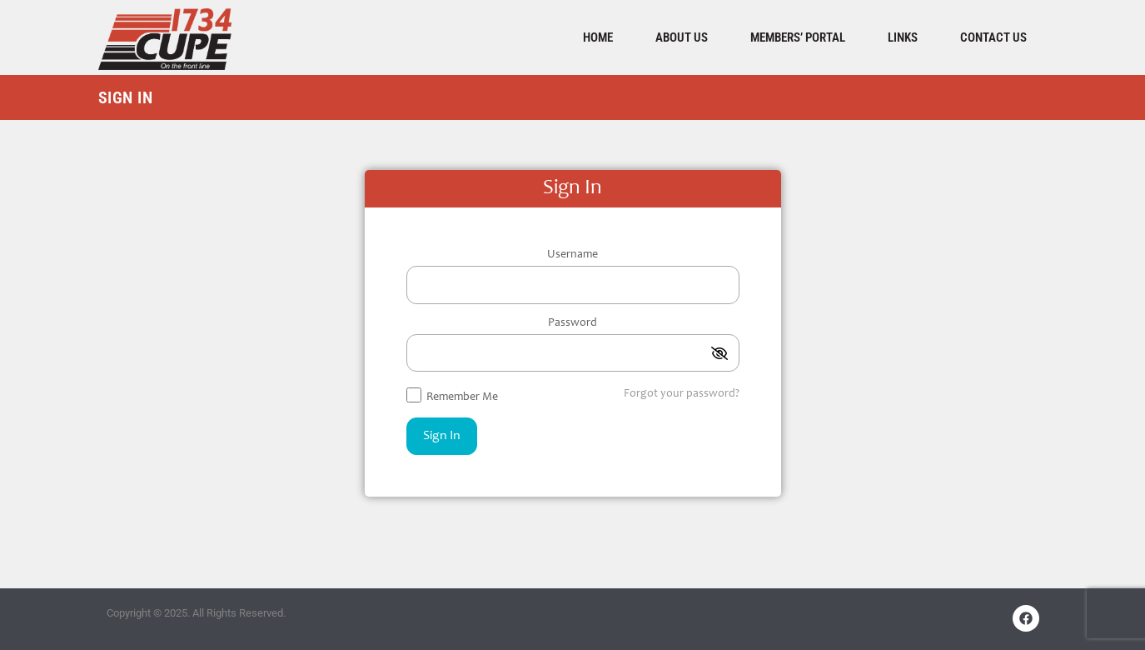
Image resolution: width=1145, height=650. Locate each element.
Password (572, 323)
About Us (681, 37)
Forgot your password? (681, 394)
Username (572, 255)
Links (903, 37)
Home (598, 37)
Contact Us (993, 37)
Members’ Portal (797, 37)
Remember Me (452, 395)
